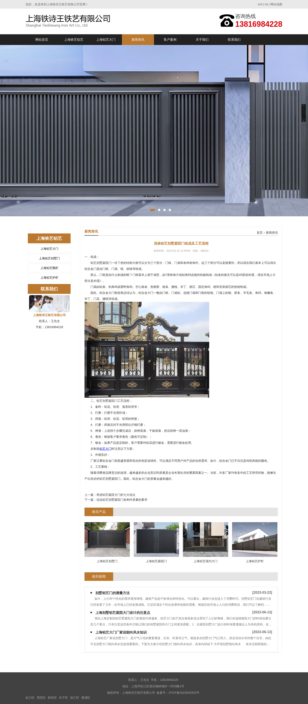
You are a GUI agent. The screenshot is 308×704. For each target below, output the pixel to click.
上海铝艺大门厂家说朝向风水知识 (121, 632)
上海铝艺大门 (106, 39)
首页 (260, 232)
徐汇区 (74, 697)
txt (266, 4)
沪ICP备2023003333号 (184, 692)
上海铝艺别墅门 (49, 258)
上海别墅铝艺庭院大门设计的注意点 (122, 612)
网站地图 (276, 4)
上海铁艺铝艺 (73, 39)
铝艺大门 (105, 448)
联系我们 (234, 39)
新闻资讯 (138, 39)
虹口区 (30, 697)
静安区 (52, 697)
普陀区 (41, 697)
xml (260, 4)
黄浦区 (85, 697)
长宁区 (63, 697)
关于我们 (202, 39)
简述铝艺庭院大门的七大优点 (115, 494)
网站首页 (41, 39)
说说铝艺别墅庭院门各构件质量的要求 (121, 499)
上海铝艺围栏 (49, 268)
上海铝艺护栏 (49, 277)
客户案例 (170, 39)
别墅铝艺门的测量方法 (112, 593)
